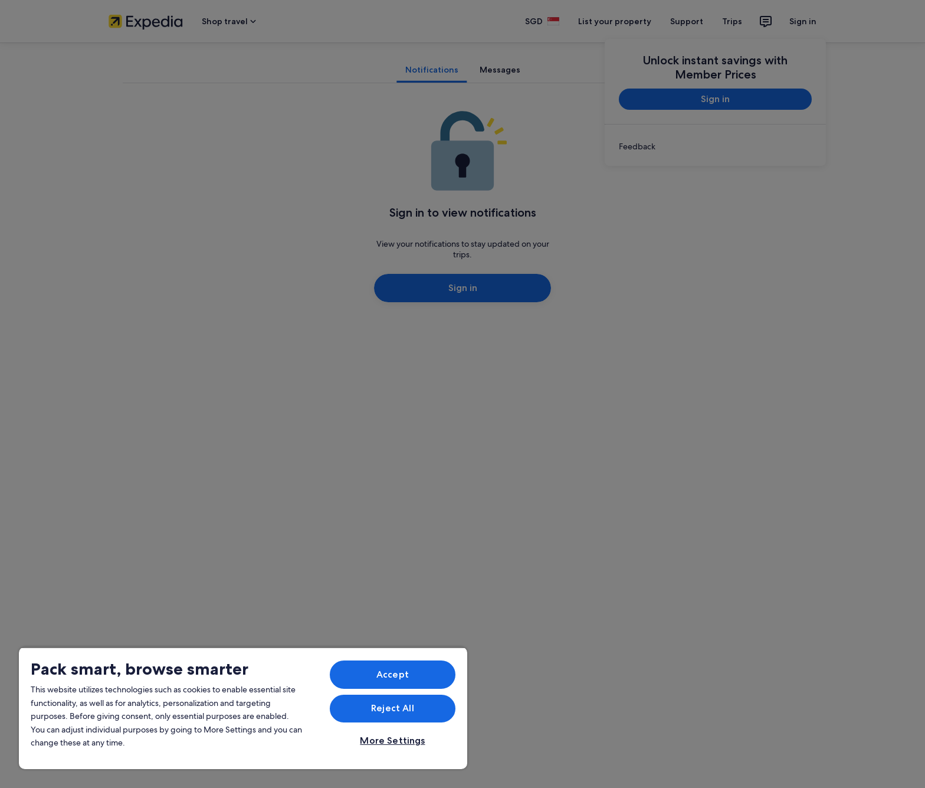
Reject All (392, 708)
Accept (393, 674)
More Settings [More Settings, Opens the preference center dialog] (392, 740)
